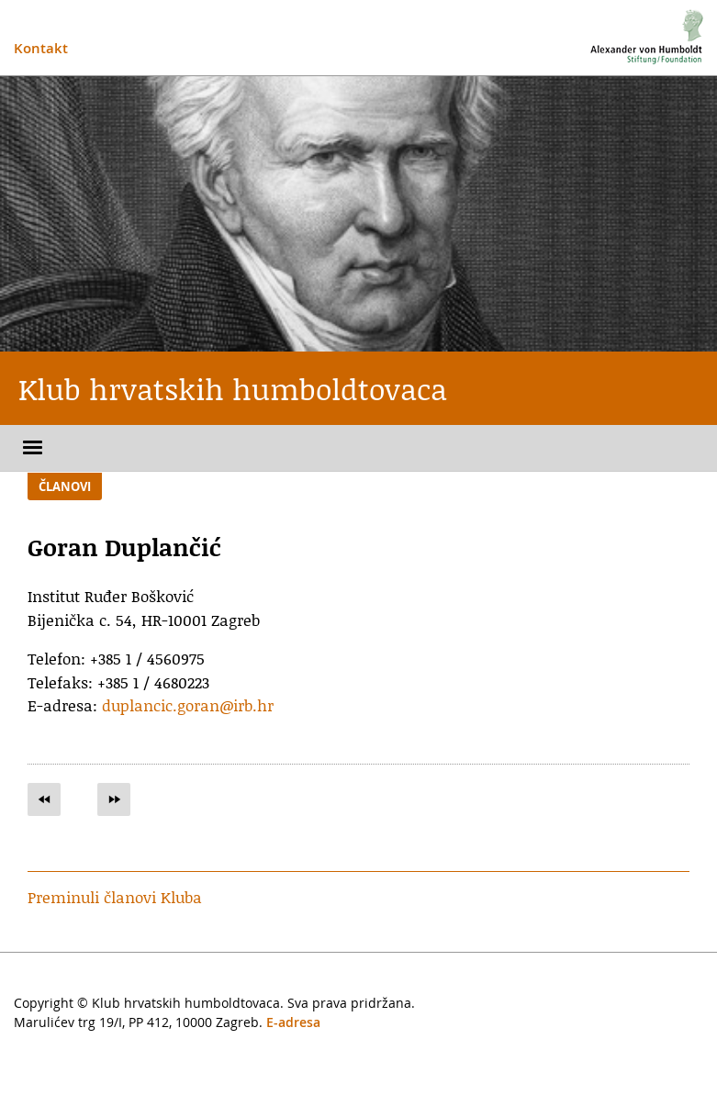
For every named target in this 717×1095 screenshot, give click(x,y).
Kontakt (41, 48)
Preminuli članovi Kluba (115, 897)
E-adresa (293, 1022)
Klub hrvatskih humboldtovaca (232, 388)
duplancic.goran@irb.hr (188, 705)
